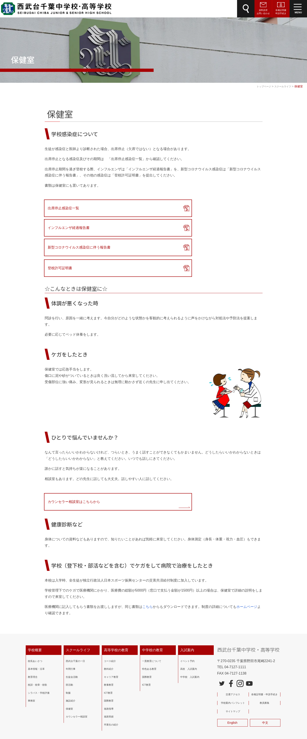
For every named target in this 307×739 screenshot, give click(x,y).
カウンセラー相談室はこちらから (75, 464)
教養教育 (109, 648)
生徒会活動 (72, 640)
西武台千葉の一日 (75, 624)
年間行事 (70, 632)
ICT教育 (108, 655)
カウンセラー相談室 (76, 679)
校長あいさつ (35, 624)
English (232, 685)
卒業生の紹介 (111, 687)
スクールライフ (78, 613)
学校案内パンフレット (233, 666)
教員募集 (264, 666)
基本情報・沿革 (36, 632)
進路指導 (109, 671)
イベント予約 (187, 624)
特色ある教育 (149, 632)
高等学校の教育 (116, 613)
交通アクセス (233, 657)
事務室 (31, 664)
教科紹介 (109, 632)
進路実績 (109, 679)
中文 (265, 685)
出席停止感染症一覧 (65, 208)
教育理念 (32, 640)
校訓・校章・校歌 (37, 648)
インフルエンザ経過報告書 (144, 208)
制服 (68, 655)
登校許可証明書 (61, 230)
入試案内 (187, 613)
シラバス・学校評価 (38, 655)
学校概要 (35, 613)
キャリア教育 (111, 640)
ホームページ (246, 570)
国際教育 (109, 664)
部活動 (69, 648)
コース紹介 (110, 624)
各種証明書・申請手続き (264, 657)
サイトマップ (233, 674)
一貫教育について (151, 624)
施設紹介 (70, 664)
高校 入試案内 (188, 632)
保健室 (69, 671)
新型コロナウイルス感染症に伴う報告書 (225, 208)
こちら (147, 570)
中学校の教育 (152, 613)
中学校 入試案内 (189, 640)
